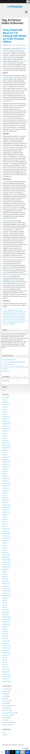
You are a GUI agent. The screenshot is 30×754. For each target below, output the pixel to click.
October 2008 (5, 564)
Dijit (4, 118)
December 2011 (6, 483)
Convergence (11, 310)
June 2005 (4, 660)
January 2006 (5, 643)
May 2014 (4, 435)
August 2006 (5, 626)
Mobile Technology (7, 705)
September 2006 (6, 624)
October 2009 (5, 536)
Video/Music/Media (7, 311)
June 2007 (4, 602)
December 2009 (6, 533)
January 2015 (5, 419)
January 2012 (5, 481)
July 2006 (4, 629)
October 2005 (5, 650)
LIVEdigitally (15, 6)
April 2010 (4, 524)
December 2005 (6, 645)
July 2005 (4, 657)
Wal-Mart (5, 276)
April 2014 (4, 438)
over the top (12, 319)
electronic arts (21, 314)
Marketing (5, 703)
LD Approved (5, 701)
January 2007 (5, 614)
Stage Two (22, 260)
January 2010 (5, 531)
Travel (4, 720)
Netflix (4, 319)
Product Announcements (8, 713)
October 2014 (5, 426)
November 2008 (6, 562)
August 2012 (5, 469)
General (21, 310)
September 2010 (6, 512)
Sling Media (7, 221)
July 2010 (4, 516)
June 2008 (4, 574)
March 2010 (5, 526)
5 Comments (13, 324)
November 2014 (6, 423)
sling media (19, 321)
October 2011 (5, 488)
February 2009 (6, 555)
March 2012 (5, 476)
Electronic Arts (7, 274)
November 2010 (6, 507)
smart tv (5, 322)
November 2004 (6, 676)
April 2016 (4, 400)
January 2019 (5, 397)
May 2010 (4, 521)
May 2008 (4, 576)
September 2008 (6, 567)
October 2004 (5, 679)
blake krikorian (6, 313)
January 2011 (5, 502)
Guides (4, 698)
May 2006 (4, 633)
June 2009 (4, 545)
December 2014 (6, 421)
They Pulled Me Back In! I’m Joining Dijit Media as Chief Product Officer (15, 36)
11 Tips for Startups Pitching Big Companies (13, 362)
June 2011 (4, 495)
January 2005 (5, 672)
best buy (23, 311)
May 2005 (4, 662)
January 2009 (5, 557)
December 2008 (6, 559)
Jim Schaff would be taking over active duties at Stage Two (14, 50)
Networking (5, 708)
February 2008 (6, 583)
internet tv (12, 316)
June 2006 (4, 631)
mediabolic (23, 317)
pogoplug (18, 319)
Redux (5, 283)
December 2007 (6, 588)
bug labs (16, 313)
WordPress (5, 734)
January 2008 (5, 586)
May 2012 (4, 471)
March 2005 (5, 667)
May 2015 (4, 409)
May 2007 (4, 605)
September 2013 (6, 447)
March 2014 (5, 440)
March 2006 (5, 638)
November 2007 (6, 590)
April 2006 (4, 636)
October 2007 (5, 593)
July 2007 (4, 600)
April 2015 (4, 412)
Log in (4, 732)
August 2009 (5, 540)
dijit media (14, 314)
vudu (7, 324)
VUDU (22, 274)
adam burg (18, 311)
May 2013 (4, 454)
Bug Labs (12, 269)
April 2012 (4, 474)
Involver (17, 283)
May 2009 (4, 548)
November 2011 (6, 486)
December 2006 (6, 617)
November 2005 (6, 648)
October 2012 (5, 464)
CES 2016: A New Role (8, 364)
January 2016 (5, 402)
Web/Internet (5, 724)
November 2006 (6, 619)
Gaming (4, 693)
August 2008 (5, 569)
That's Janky (5, 717)
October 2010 (5, 509)
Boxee (7, 269)
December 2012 (6, 462)
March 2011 (5, 497)
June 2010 (4, 519)
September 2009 (6, 538)
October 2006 (5, 621)
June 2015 (4, 407)
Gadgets (17, 310)
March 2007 (5, 610)
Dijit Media (11, 57)
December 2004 (6, 674)
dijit (11, 314)
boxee (12, 313)
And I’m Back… (6, 371)
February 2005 (6, 669)
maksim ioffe (17, 317)
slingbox (24, 321)
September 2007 (6, 595)
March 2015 (5, 414)
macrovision (10, 317)
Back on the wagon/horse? (9, 359)
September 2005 (6, 652)
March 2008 (5, 581)
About (3, 390)
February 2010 (6, 528)
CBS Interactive (14, 280)
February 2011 (6, 500)
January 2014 (5, 443)
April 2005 (4, 664)
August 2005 (5, 655)
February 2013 (6, 457)
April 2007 (4, 607)
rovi (9, 321)
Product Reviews (6, 715)
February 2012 (6, 478)
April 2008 (4, 579)
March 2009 (5, 552)
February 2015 (6, 416)
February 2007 (6, 612)
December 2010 (6, 505)
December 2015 (6, 404)
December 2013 (6, 445)
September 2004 (6, 681)
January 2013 (5, 459)
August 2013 (5, 450)
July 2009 (4, 543)
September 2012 (6, 466)
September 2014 (6, 428)
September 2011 (6, 490)
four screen (6, 316)
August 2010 (5, 514)
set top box (13, 321)
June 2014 (4, 433)
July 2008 (4, 571)
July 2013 (4, 452)
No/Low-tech (5, 710)
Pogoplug (20, 269)
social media (11, 322)
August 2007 (5, 598)
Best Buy (14, 274)
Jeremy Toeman (21, 45)
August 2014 (5, 431)
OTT (7, 319)
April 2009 (4, 550)
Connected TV (22, 313)
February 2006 (6, 641)
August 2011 (5, 493)
